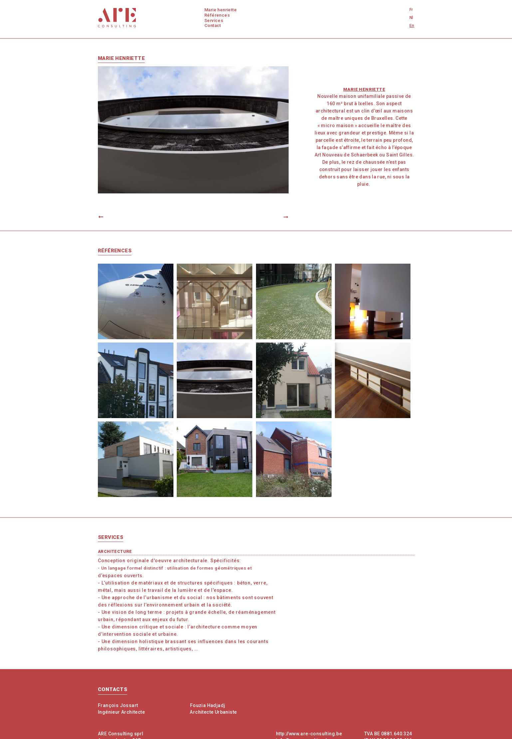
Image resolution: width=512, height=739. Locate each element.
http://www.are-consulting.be (309, 733)
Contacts (112, 689)
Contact (212, 25)
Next (283, 217)
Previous (104, 217)
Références (217, 15)
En (411, 25)
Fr (411, 9)
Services (213, 20)
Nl (411, 17)
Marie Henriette (220, 9)
